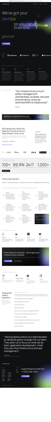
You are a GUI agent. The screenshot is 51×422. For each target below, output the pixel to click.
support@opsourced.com (32, 368)
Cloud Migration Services (9, 379)
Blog (41, 4)
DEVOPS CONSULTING (5, 141)
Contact (45, 4)
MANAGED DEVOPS (12, 141)
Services (35, 4)
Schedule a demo (6, 43)
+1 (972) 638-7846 (29, 371)
